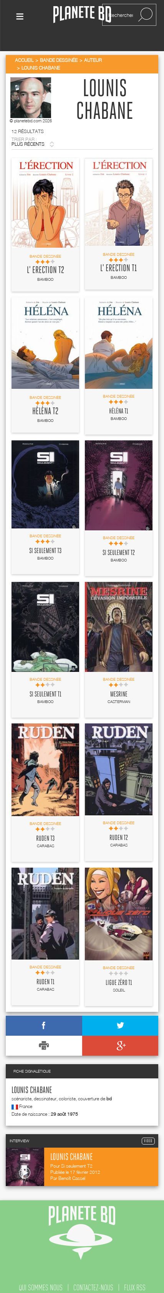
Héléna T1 (118, 396)
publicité (38, 1281)
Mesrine (119, 678)
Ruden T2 (118, 822)
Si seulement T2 (119, 537)
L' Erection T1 (118, 252)
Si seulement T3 (45, 535)
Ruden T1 (45, 966)
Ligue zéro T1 (119, 967)
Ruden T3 (45, 823)
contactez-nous (93, 1271)
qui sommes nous (41, 1271)
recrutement (76, 1281)
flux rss (135, 1271)
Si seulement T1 (45, 678)
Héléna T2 (45, 396)
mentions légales (126, 1281)
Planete (82, 14)
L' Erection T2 (45, 254)
